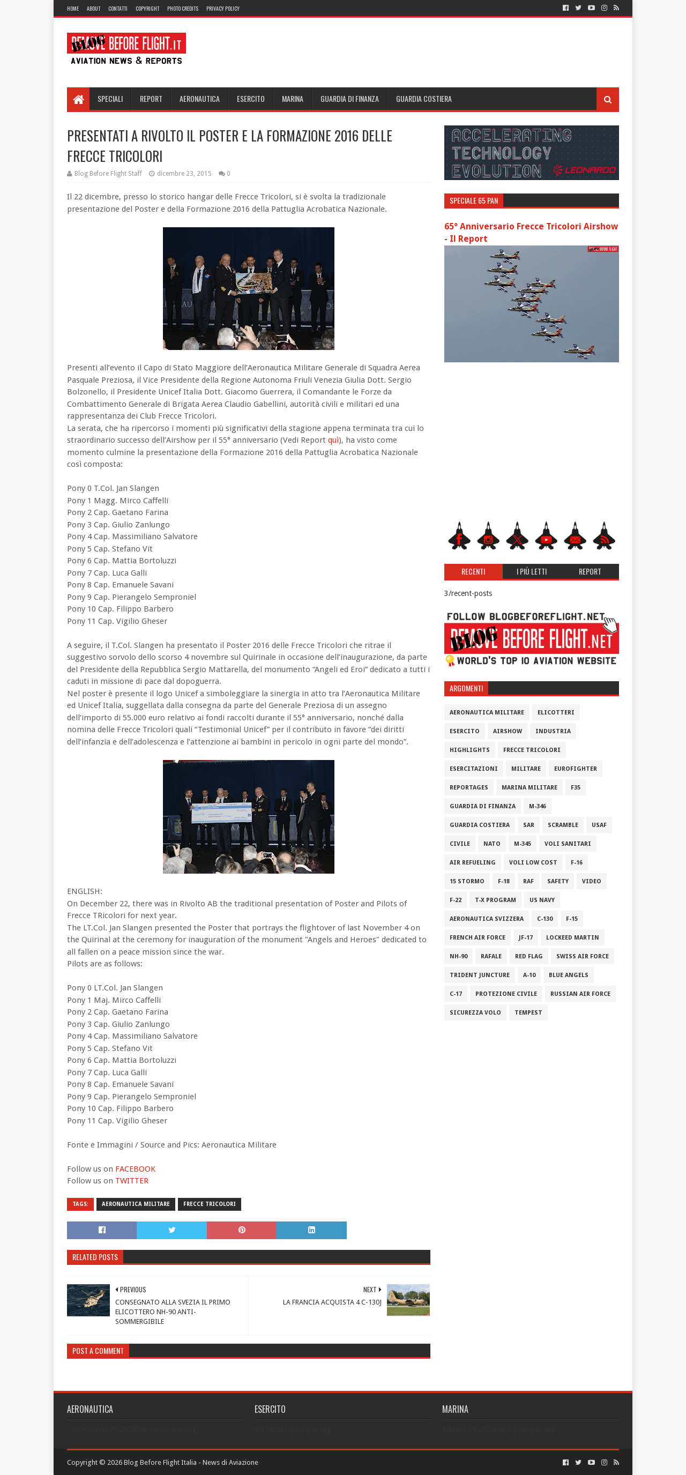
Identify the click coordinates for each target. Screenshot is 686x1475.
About (93, 8)
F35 (575, 787)
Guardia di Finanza (349, 98)
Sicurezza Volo (475, 1012)
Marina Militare (529, 787)
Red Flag (529, 956)
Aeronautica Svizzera (487, 918)
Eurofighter (575, 768)
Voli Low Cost (533, 862)
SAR (528, 825)
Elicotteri (556, 712)
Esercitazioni (474, 768)
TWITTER (131, 1181)
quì (333, 440)
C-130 (545, 918)
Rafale (491, 956)
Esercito (251, 98)
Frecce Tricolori (209, 1204)
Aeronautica (200, 98)
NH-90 (458, 956)
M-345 (522, 843)
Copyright (147, 8)
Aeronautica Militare (136, 1204)
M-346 (537, 806)
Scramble (563, 825)
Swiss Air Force (582, 956)
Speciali (110, 98)
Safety (558, 881)
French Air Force (477, 937)
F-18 (504, 881)
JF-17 (526, 937)
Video (591, 881)
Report (151, 98)
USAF (599, 825)
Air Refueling (473, 862)
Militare (526, 768)
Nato (492, 843)
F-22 (455, 900)
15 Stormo (467, 881)
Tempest (528, 1012)
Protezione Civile (506, 993)
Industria (553, 731)
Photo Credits (182, 8)
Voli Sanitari (568, 843)
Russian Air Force (580, 993)
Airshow (507, 731)
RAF (528, 881)
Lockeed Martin (572, 937)
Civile (460, 843)
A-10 (529, 975)
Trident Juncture (480, 975)
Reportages (469, 787)
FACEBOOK (135, 1169)
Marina (292, 98)
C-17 (456, 993)
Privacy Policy (223, 8)
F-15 (572, 918)
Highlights (470, 750)
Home (73, 8)
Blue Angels (568, 975)
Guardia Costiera (424, 98)
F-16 (577, 862)
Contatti (118, 8)
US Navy (542, 900)
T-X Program (495, 900)
